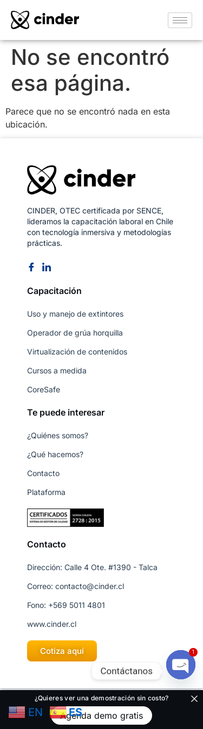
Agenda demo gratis (101, 715)
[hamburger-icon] (180, 20)
